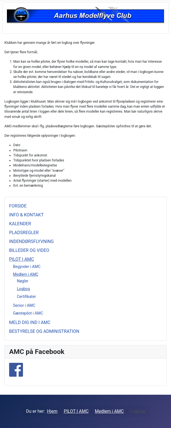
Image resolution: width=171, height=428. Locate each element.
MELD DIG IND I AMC (29, 322)
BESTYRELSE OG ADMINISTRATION (44, 331)
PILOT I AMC (21, 259)
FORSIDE (18, 206)
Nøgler (22, 281)
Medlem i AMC (25, 274)
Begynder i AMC (26, 266)
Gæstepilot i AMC (28, 313)
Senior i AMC (24, 305)
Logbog (23, 289)
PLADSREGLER (24, 232)
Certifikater (26, 296)
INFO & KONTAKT (26, 214)
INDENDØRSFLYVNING (31, 241)
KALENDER (20, 223)
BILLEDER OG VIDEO (29, 250)
